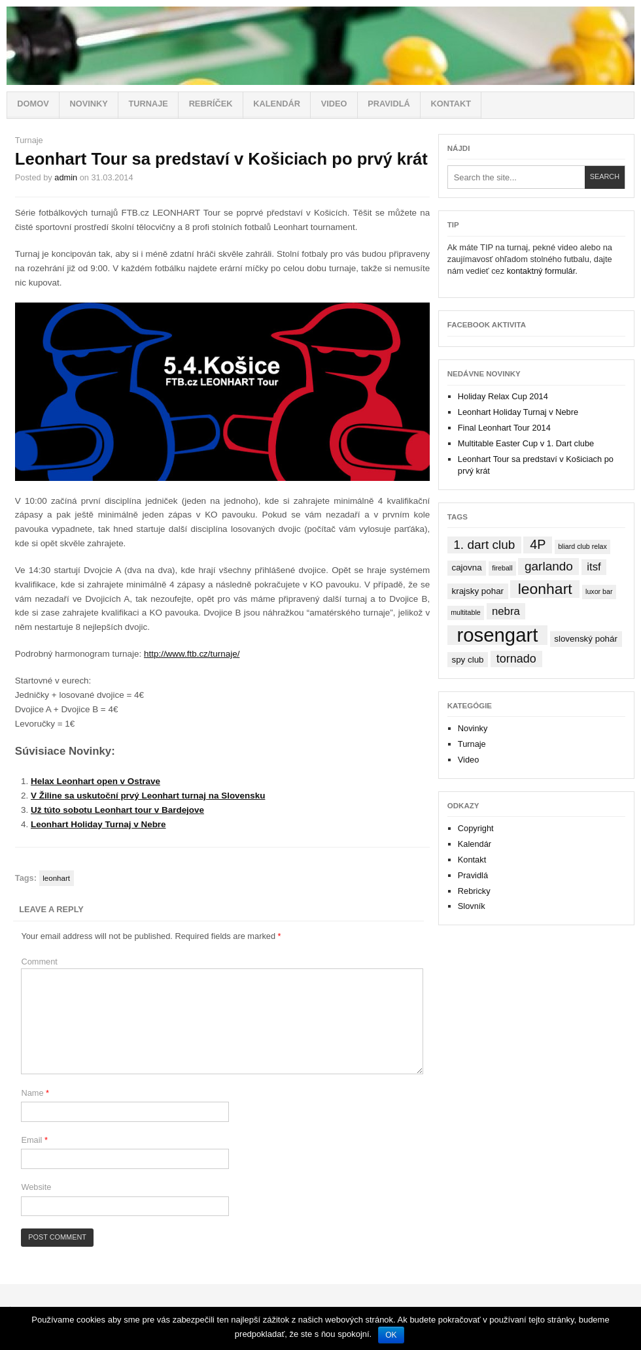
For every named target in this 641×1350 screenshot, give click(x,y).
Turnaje (147, 103)
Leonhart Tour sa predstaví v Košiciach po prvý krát (221, 159)
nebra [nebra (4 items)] (506, 611)
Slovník (471, 906)
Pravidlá (388, 103)
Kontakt (450, 103)
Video (334, 103)
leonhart (56, 878)
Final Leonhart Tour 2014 (504, 428)
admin (65, 177)
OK (390, 1335)
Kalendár (276, 103)
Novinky (88, 103)
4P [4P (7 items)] (538, 544)
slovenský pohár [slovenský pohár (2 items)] (585, 639)
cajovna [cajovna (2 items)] (466, 567)
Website (36, 1187)
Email (34, 1140)
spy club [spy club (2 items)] (467, 660)
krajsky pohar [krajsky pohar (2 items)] (477, 591)
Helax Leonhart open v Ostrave (95, 781)
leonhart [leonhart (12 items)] (545, 588)
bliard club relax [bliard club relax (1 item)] (582, 546)
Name (35, 1093)
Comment (39, 961)
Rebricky (474, 891)
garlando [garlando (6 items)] (549, 566)
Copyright (476, 828)
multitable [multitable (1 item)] (466, 612)
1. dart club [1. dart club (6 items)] (484, 545)
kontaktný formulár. (542, 271)
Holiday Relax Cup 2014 (503, 396)
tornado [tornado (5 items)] (516, 658)
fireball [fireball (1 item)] (502, 568)
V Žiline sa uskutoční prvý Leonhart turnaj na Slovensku (148, 795)
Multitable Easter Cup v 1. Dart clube (526, 443)
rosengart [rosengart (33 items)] (497, 635)
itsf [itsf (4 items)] (593, 567)
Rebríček (211, 103)
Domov (32, 103)
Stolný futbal (320, 46)
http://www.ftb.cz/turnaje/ (191, 654)
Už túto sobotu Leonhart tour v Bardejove (117, 810)
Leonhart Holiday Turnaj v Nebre (98, 824)
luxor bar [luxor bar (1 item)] (598, 591)
